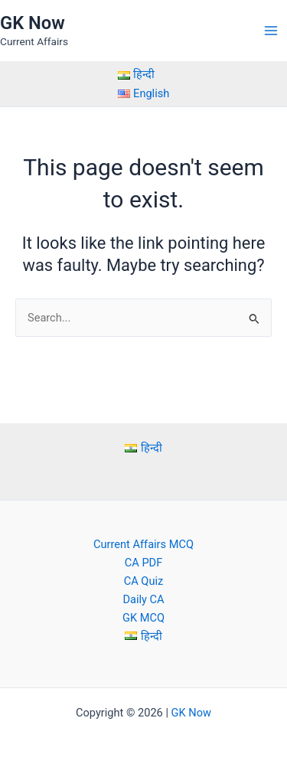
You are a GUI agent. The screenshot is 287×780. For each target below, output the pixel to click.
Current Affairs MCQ (143, 544)
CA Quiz (143, 581)
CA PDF (143, 562)
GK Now (32, 23)
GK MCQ (143, 618)
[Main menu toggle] (271, 31)
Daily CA (143, 599)
